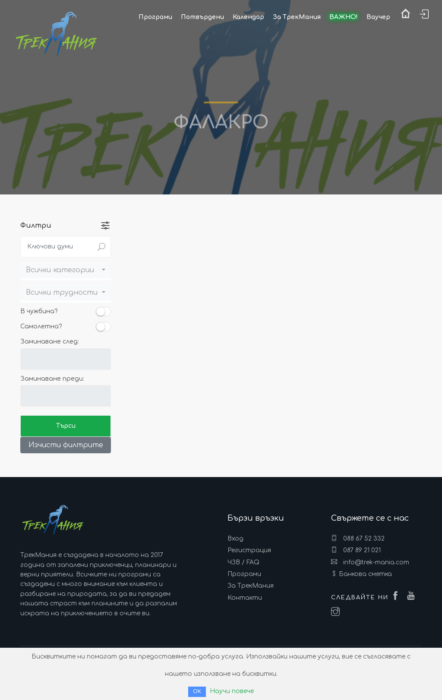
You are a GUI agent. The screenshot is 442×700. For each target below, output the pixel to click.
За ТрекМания (250, 585)
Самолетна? (41, 326)
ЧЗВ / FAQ (243, 562)
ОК (197, 691)
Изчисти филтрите (65, 445)
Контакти (244, 598)
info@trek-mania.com (370, 562)
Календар (248, 17)
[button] (65, 270)
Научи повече (232, 691)
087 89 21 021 (356, 550)
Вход (235, 538)
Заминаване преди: (52, 378)
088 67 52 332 (358, 538)
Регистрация (249, 550)
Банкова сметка (365, 574)
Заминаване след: (49, 341)
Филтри (35, 225)
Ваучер (378, 17)
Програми (244, 574)
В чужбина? (39, 311)
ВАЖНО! (343, 17)
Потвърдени (202, 17)
